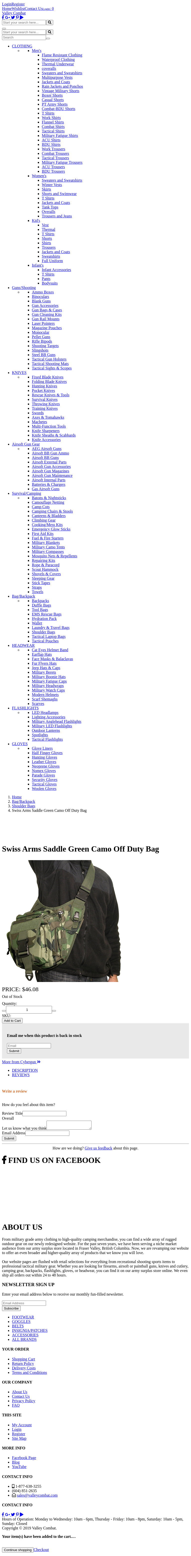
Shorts (47, 238)
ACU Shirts (51, 140)
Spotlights (40, 735)
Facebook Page (24, 1459)
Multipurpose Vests (57, 77)
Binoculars (40, 296)
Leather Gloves (44, 762)
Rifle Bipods (42, 341)
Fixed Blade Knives (47, 377)
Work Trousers (53, 149)
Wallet (37, 623)
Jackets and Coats (56, 82)
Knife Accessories (46, 440)
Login (6, 4)
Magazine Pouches (47, 328)
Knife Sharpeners (46, 431)
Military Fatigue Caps (49, 681)
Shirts (46, 243)
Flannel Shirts (53, 122)
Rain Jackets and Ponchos (62, 86)
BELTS (18, 1327)
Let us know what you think (24, 1130)
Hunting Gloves (44, 757)
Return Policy (23, 1365)
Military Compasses (48, 551)
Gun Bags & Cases (47, 310)
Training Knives (45, 408)
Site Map (19, 1440)
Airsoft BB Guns (45, 457)
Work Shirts (51, 118)
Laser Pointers (43, 323)
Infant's (38, 265)
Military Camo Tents (48, 547)
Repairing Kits (43, 560)
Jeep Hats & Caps (46, 668)
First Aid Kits (42, 534)
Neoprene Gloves (46, 766)
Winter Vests (52, 185)
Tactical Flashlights (47, 739)
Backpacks (40, 601)
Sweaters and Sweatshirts (62, 73)
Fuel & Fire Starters (48, 538)
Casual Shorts (53, 100)
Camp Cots (41, 507)
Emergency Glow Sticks (51, 529)
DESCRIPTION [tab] (25, 1070)
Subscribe (11, 1310)
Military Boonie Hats (49, 677)
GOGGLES (21, 1323)
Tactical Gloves (44, 784)
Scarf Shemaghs (45, 699)
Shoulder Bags (43, 632)
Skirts (46, 189)
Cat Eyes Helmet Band (50, 650)
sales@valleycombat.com (37, 1497)
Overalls (48, 211)
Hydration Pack (44, 618)
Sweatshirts (51, 256)
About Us (19, 1393)
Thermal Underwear (58, 64)
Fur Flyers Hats (44, 663)
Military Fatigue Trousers (62, 162)
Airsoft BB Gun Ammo (50, 453)
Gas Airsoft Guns (45, 489)
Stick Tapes (41, 583)
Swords (38, 413)
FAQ (16, 1407)
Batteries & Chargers (48, 484)
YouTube (19, 1468)
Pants (46, 279)
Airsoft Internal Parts (48, 480)
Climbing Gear (44, 520)
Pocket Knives (43, 390)
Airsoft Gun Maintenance (52, 475)
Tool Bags (40, 610)
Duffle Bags (41, 605)
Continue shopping (18, 1551)
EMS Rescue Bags (46, 614)
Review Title (12, 1113)
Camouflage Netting (48, 502)
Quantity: (9, 1003)
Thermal (48, 229)
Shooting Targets (45, 346)
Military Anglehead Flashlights (56, 721)
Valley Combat (14, 13)
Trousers (48, 247)
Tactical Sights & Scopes (52, 368)
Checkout (41, 1551)
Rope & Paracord (45, 565)
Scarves (38, 703)
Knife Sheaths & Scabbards (54, 435)
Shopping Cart (23, 1360)
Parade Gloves (43, 775)
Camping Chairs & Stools (52, 511)
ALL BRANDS (24, 1341)
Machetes (39, 422)
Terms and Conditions (29, 1374)
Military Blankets (46, 542)
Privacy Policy (23, 1402)
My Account (22, 1426)
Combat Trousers (55, 153)
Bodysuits (50, 283)
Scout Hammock (45, 569)
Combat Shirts (53, 126)
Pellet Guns (41, 337)
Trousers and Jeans (57, 216)
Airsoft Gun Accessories (51, 466)
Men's (36, 50)
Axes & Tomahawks (48, 417)
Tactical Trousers (55, 158)
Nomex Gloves (44, 771)
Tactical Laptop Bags (49, 636)
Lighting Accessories (48, 717)
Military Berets (44, 672)
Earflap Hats (42, 654)
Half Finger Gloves (47, 753)
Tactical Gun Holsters (49, 359)
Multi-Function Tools (49, 426)
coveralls (49, 68)
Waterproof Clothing (58, 59)
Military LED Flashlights (52, 726)
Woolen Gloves (44, 788)
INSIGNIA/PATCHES (30, 1332)
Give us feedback (98, 1149)
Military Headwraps (48, 686)
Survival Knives (45, 399)
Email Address (13, 1134)
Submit (14, 1051)
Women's (39, 176)
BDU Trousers (53, 171)
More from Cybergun (21, 1062)
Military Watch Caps (48, 690)
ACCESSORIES (25, 1336)
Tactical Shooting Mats (50, 364)
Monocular (40, 332)
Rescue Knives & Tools (50, 395)
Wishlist (18, 8)
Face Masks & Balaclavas (52, 659)
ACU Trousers (53, 167)
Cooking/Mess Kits (47, 525)
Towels (37, 592)
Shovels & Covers (46, 574)
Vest (45, 225)
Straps (37, 587)
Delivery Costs (24, 1369)
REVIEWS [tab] (21, 1075)
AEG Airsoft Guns (46, 449)
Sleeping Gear (43, 578)
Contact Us (34, 8)
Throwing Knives (46, 404)
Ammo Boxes (43, 292)
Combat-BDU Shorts (58, 109)
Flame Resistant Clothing (62, 55)
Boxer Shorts (52, 95)
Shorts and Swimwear (59, 194)
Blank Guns (41, 301)
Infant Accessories (56, 270)
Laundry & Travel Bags (51, 627)
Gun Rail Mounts (45, 319)
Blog (16, 1464)
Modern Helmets (45, 695)
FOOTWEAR (23, 1318)
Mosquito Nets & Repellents (54, 556)
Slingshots (40, 350)
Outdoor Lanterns (46, 730)
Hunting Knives (44, 386)
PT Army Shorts (55, 104)
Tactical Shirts (53, 131)
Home (7, 8)
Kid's (36, 220)
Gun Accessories (45, 305)
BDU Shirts (51, 144)
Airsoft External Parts (49, 462)
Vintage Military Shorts (60, 91)
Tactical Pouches (45, 641)
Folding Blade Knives (49, 381)
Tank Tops (50, 207)
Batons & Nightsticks (49, 498)
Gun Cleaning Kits (47, 314)
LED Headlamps (45, 712)
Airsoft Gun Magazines (50, 471)
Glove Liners (42, 748)
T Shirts (48, 113)
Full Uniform (52, 261)
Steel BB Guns (43, 355)
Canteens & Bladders (49, 516)
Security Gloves (44, 780)
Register (18, 4)
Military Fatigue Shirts (60, 135)
